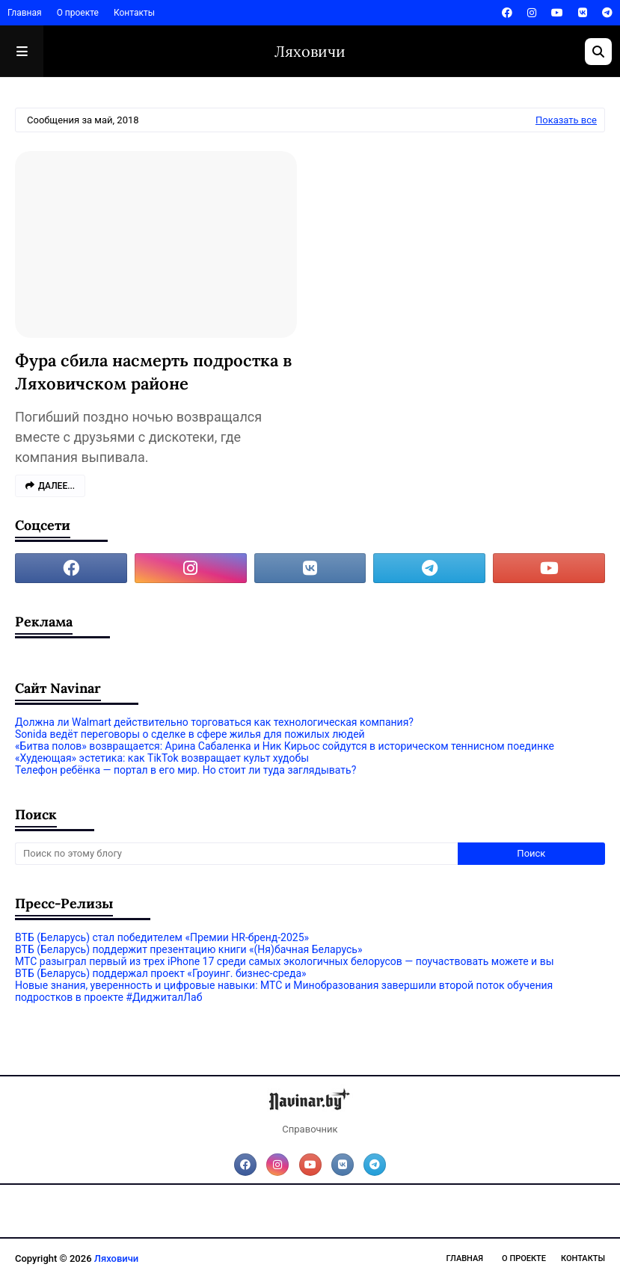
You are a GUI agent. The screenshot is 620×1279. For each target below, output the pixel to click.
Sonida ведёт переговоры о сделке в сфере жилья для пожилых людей (190, 734)
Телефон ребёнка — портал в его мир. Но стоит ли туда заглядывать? (185, 770)
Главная (24, 12)
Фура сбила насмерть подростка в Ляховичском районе (153, 372)
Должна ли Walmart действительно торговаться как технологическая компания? (214, 722)
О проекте (78, 12)
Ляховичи (310, 51)
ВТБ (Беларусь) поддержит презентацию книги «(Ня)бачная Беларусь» (188, 949)
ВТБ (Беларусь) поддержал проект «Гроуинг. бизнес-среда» (161, 973)
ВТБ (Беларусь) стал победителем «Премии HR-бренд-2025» (162, 937)
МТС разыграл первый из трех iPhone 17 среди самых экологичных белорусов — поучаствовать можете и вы (284, 961)
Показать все (566, 120)
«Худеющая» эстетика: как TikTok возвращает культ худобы (162, 758)
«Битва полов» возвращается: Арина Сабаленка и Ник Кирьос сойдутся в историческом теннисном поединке (284, 746)
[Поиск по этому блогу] (236, 853)
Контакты (134, 12)
